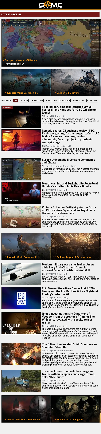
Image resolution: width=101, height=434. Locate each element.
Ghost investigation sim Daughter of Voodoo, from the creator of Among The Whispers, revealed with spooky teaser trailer (68, 318)
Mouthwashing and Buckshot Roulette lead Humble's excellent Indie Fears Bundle (70, 185)
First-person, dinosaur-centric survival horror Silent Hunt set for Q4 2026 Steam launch (69, 110)
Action (24, 100)
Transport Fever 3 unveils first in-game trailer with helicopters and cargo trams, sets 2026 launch (68, 374)
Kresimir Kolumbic (64, 350)
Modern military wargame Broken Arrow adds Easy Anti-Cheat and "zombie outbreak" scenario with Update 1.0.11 (68, 267)
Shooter (65, 100)
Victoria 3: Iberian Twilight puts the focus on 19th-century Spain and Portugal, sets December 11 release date (69, 210)
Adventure (37, 100)
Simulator (78, 100)
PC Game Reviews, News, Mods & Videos (50, 4)
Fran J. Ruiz (61, 116)
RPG (55, 100)
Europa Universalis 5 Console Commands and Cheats (68, 161)
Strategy (92, 100)
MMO (48, 100)
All (16, 100)
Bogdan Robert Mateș (65, 166)
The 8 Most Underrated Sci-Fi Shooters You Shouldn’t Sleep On (70, 346)
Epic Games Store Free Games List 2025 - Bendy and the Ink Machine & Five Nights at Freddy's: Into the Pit (70, 291)
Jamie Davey (61, 297)
